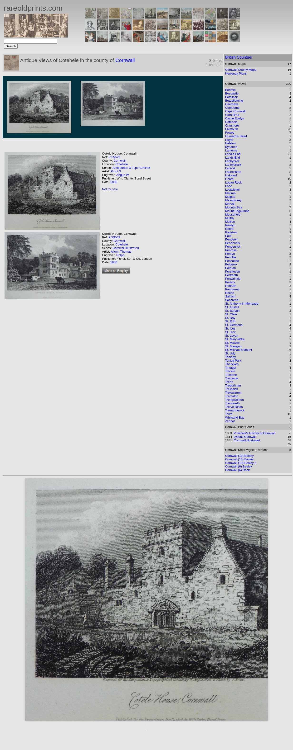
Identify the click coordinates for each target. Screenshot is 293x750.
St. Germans (234, 325)
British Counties (238, 57)
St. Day (230, 318)
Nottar (229, 229)
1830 (113, 262)
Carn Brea (232, 115)
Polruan (230, 268)
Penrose (231, 250)
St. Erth (230, 321)
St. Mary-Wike (235, 339)
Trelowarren (233, 392)
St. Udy (230, 353)
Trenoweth (232, 403)
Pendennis (232, 243)
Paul (228, 236)
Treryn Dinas (234, 407)
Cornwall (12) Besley (239, 456)
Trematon (231, 396)
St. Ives (230, 328)
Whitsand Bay (234, 417)
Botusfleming (234, 100)
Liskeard (231, 175)
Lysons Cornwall (245, 437)
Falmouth (231, 129)
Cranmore (232, 125)
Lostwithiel (232, 189)
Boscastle (232, 93)
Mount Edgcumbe (237, 211)
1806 (113, 182)
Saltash (230, 296)
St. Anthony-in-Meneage (241, 303)
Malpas (230, 196)
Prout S (116, 171)
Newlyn (230, 225)
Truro (229, 414)
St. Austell (232, 307)
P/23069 (114, 237)
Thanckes (232, 364)
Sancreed (232, 300)
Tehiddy (230, 357)
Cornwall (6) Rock (237, 470)
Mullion (230, 221)
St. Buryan (232, 310)
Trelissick (231, 389)
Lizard (229, 179)
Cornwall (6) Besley (238, 466)
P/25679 (114, 157)
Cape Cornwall (235, 111)
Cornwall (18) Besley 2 (240, 463)
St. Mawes (232, 342)
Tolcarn (230, 371)
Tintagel (230, 367)
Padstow (231, 232)
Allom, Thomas (121, 251)
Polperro (231, 264)
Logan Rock (233, 182)
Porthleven (232, 271)
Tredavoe (231, 378)
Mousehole (232, 214)
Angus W (122, 175)
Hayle (229, 140)
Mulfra (229, 218)
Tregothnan (233, 385)
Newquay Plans (236, 73)
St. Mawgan (233, 346)
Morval (229, 204)
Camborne (232, 107)
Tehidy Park (233, 360)
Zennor (230, 421)
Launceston (233, 172)
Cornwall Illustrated (125, 248)
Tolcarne (231, 375)
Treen (229, 382)
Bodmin (230, 90)
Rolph (120, 255)
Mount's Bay (233, 207)
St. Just (230, 332)
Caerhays (232, 104)
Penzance (232, 261)
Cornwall (125, 60)
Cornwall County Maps (240, 69)
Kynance (231, 147)
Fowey (229, 132)
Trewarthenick (234, 410)
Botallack (231, 97)
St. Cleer (231, 314)
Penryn (230, 253)
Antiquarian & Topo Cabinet (131, 168)
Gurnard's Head (236, 136)
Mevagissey (233, 200)
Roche (229, 293)
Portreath (231, 275)
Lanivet (230, 168)
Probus (230, 282)
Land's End (233, 154)
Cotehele (121, 164)
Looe (228, 186)
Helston (230, 143)
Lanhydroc (232, 161)
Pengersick (232, 246)
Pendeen (231, 239)
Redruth (230, 286)
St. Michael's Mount (238, 350)
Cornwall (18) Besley (239, 459)
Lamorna (231, 150)
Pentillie (230, 257)
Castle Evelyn (234, 118)
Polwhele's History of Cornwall (254, 433)
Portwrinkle (232, 278)
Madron (230, 193)
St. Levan (231, 335)
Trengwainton (234, 399)
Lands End (232, 157)
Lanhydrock (233, 164)
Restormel (232, 289)
